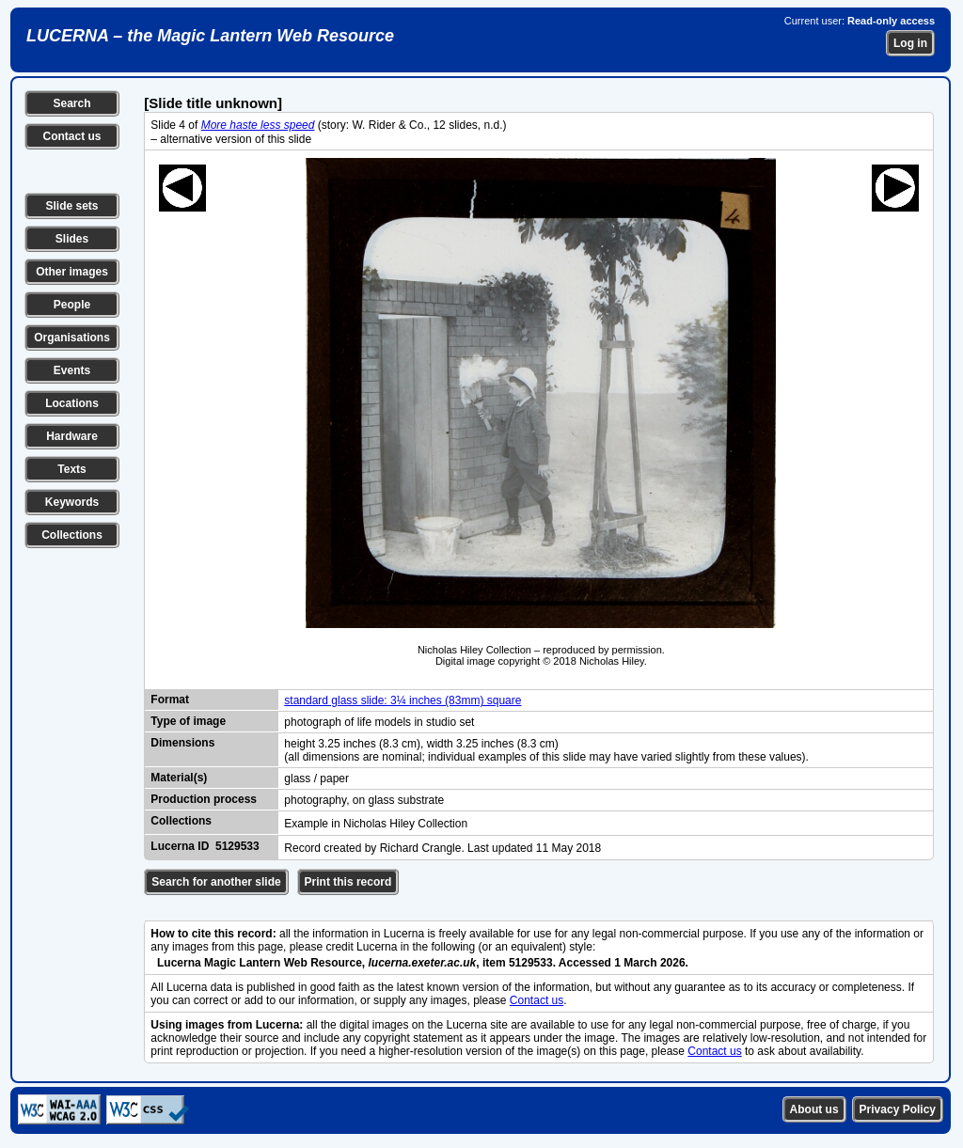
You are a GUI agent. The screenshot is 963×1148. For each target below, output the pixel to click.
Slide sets (71, 205)
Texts (71, 469)
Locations (72, 403)
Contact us (71, 136)
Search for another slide (215, 882)
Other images (72, 271)
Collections (72, 535)
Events (72, 370)
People (72, 304)
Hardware (72, 436)
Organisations (72, 337)
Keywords (72, 502)
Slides (71, 238)
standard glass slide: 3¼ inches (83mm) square (402, 700)
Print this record (348, 882)
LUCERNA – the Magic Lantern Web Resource (210, 35)
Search (71, 103)
